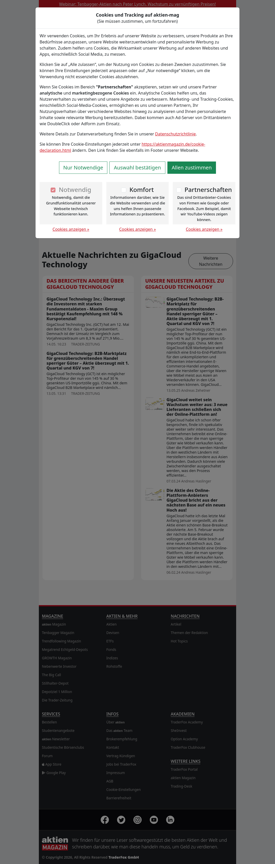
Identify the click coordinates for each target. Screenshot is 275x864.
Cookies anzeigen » (71, 229)
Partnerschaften (208, 189)
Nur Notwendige (83, 167)
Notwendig (75, 189)
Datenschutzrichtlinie (175, 134)
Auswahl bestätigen (137, 167)
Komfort (141, 189)
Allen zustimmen (192, 167)
